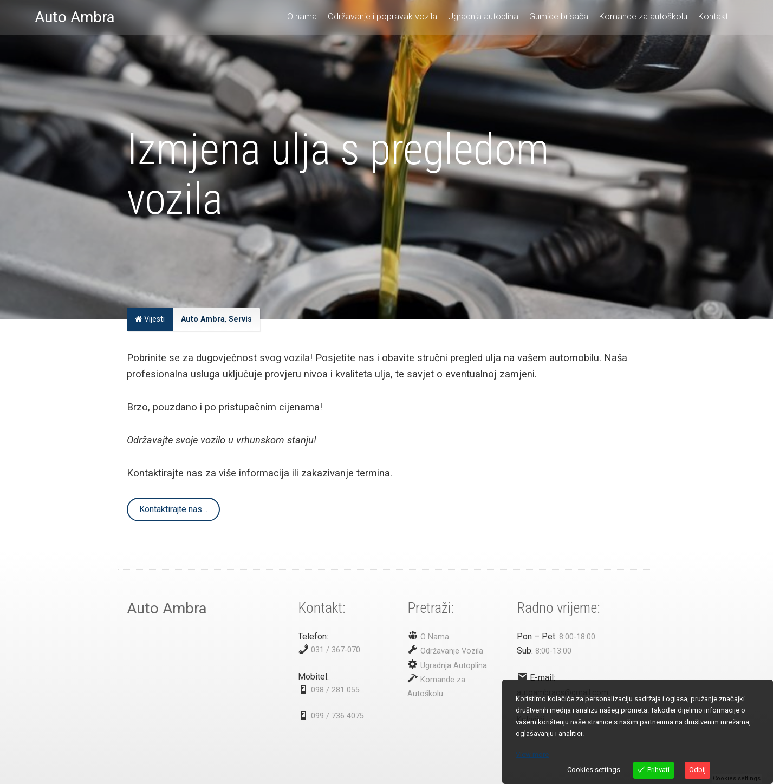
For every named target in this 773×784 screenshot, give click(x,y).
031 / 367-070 (335, 650)
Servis (240, 319)
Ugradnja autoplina (483, 16)
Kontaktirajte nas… (173, 509)
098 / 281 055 (335, 690)
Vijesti (150, 319)
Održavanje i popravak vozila (382, 16)
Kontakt (713, 16)
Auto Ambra (203, 319)
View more (532, 754)
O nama (302, 16)
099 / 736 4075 (337, 716)
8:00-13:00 (553, 651)
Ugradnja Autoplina (452, 665)
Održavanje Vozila (450, 651)
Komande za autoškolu (643, 16)
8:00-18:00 (577, 637)
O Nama (433, 637)
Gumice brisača (558, 16)
